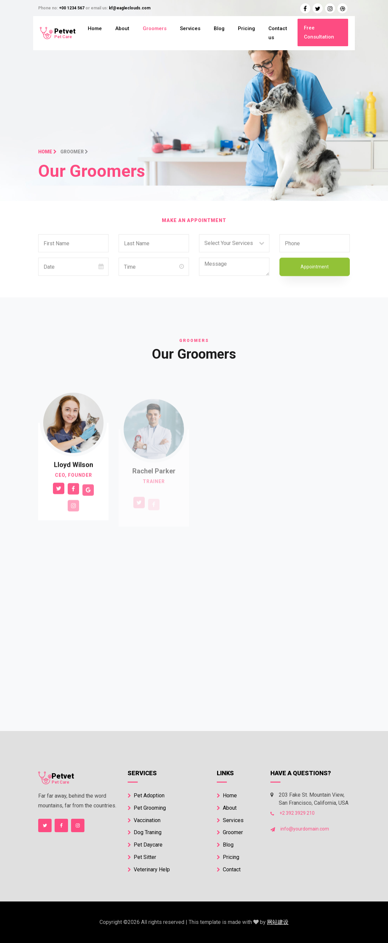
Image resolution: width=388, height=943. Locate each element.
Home (95, 28)
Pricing (246, 28)
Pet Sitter (142, 857)
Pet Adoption (146, 795)
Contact (229, 869)
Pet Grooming (147, 808)
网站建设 (277, 922)
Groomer (230, 832)
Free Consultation (319, 32)
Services (190, 28)
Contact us (277, 33)
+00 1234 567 (71, 8)
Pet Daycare (145, 845)
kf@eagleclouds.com (129, 8)
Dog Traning (144, 832)
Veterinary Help (149, 869)
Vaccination (144, 820)
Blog (219, 28)
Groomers (155, 28)
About (122, 28)
